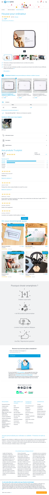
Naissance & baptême (18, 414)
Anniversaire (16, 407)
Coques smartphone (6, 416)
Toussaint (16, 417)
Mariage (15, 409)
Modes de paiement (41, 411)
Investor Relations (29, 422)
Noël (15, 405)
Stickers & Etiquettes (6, 418)
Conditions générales (30, 416)
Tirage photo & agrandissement (5, 410)
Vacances (16, 424)
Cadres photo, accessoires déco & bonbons (6, 421)
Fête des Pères (17, 416)
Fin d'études (16, 411)
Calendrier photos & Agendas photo (6, 424)
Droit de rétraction (29, 412)
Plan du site (27, 409)
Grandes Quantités (41, 414)
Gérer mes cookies (7, 492)
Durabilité (27, 407)
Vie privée (27, 417)
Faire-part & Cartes (6, 404)
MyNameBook (5, 415)
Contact (39, 404)
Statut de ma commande (40, 417)
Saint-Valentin (17, 422)
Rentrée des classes (18, 419)
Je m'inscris (12, 355)
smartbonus (39, 407)
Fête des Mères (17, 412)
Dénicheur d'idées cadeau (5, 427)
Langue (35, 152)
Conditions (27, 411)
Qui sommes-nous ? (29, 405)
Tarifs (26, 421)
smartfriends (40, 409)
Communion (16, 421)
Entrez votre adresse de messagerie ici (18, 350)
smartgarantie (40, 406)
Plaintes (27, 414)
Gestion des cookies (29, 419)
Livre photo (4, 407)
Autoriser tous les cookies (41, 492)
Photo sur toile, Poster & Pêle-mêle (6, 413)
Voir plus (24, 218)
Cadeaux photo (5, 406)
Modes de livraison (41, 413)
